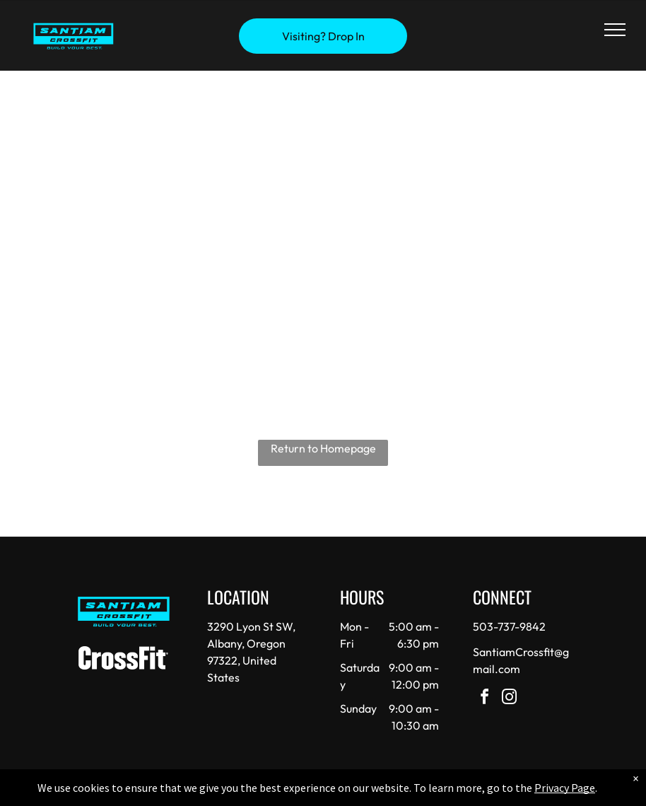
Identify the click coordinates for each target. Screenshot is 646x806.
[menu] (615, 29)
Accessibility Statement (351, 793)
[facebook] (484, 699)
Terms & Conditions (439, 793)
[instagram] (509, 699)
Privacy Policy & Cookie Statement (235, 793)
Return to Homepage (323, 448)
